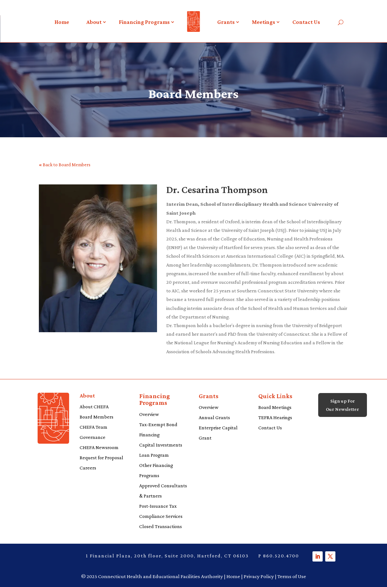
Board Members (96, 416)
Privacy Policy (259, 576)
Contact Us (306, 22)
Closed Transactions (160, 526)
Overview (149, 414)
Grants (226, 22)
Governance (92, 437)
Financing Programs (144, 22)
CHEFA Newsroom (99, 447)
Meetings (263, 22)
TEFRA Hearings (275, 417)
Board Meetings (274, 407)
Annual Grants (214, 417)
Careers (88, 467)
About (94, 22)
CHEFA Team (93, 427)
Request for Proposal (101, 457)
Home (61, 22)
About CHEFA (94, 406)
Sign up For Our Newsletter (342, 409)
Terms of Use (291, 576)
